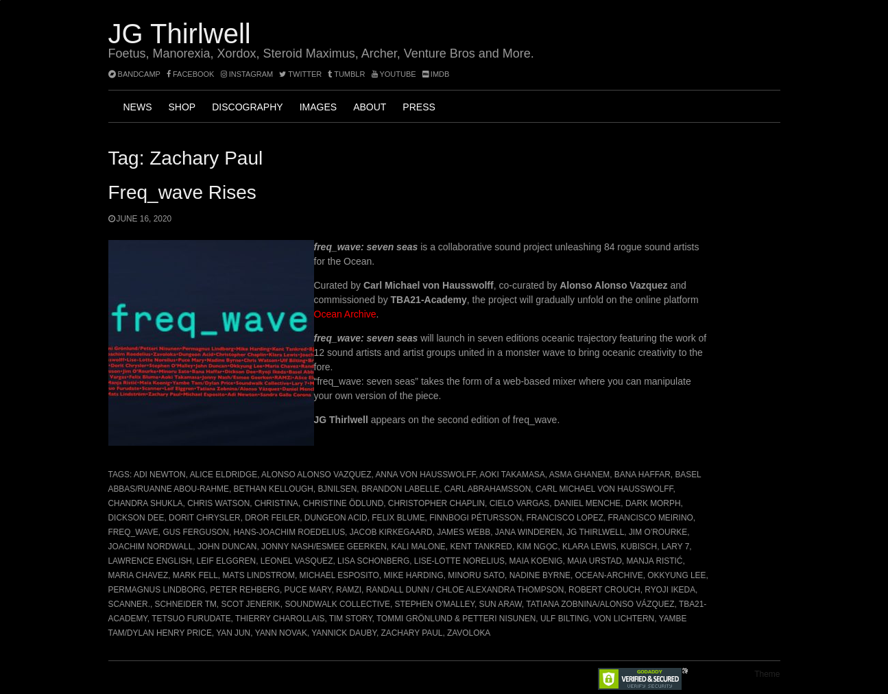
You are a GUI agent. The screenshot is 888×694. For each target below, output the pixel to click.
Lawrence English (150, 561)
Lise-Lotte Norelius (459, 561)
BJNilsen (337, 489)
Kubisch (639, 546)
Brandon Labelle (400, 489)
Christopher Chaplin (436, 503)
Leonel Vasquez (297, 561)
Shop (182, 106)
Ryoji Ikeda (670, 590)
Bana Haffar (642, 474)
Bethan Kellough (273, 489)
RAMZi (348, 590)
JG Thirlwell (179, 34)
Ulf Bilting (564, 618)
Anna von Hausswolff (425, 474)
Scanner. (129, 604)
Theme (767, 674)
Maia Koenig (536, 561)
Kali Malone (418, 546)
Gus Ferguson (195, 532)
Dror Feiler (272, 518)
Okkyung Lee (676, 575)
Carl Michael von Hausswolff (604, 489)
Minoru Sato (476, 575)
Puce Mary (308, 590)
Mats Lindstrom (258, 575)
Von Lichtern (624, 618)
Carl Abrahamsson (487, 489)
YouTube (394, 74)
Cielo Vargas (520, 503)
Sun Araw (500, 604)
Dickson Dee (136, 518)
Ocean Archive (345, 314)
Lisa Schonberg (373, 561)
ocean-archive (609, 575)
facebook (191, 74)
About (369, 106)
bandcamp (134, 74)
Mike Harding (413, 575)
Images (318, 106)
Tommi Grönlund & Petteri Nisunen (456, 618)
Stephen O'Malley (435, 604)
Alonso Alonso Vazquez (316, 474)
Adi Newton (160, 474)
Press (419, 106)
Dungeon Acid (336, 518)
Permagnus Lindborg (157, 590)
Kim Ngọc (537, 546)
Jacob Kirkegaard (391, 532)
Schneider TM (186, 604)
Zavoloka (468, 633)
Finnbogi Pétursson (475, 518)
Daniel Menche (587, 503)
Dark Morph (653, 503)
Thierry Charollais (279, 618)
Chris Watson (218, 503)
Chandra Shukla (145, 503)
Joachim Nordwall (150, 546)
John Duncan (227, 546)
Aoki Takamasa (511, 474)
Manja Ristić (654, 561)
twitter (300, 74)
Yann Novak (281, 633)
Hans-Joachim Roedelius (290, 532)
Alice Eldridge (223, 474)
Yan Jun (233, 633)
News (137, 106)
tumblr (347, 74)
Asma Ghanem (579, 474)
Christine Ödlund (343, 503)
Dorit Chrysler (205, 518)
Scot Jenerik (250, 604)
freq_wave (133, 532)
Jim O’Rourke (658, 532)
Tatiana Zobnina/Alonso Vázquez (600, 604)
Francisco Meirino (650, 518)
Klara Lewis (589, 546)
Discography (247, 106)
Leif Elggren (226, 561)
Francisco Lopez (565, 518)
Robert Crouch (604, 590)
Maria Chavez (138, 575)
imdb (436, 74)
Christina (276, 503)
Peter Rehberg (245, 590)
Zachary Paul (412, 633)
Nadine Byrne (540, 575)
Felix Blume (398, 518)
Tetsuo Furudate (191, 618)
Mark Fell (195, 575)
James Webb (463, 532)
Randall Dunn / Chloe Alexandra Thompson (465, 590)
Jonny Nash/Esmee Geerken (324, 546)
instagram (247, 74)
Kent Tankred (481, 546)
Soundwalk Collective (337, 604)
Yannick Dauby (343, 633)
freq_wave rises (182, 192)
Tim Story (350, 618)
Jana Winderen (528, 532)
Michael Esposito (339, 575)
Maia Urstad (594, 561)
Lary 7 (676, 546)
